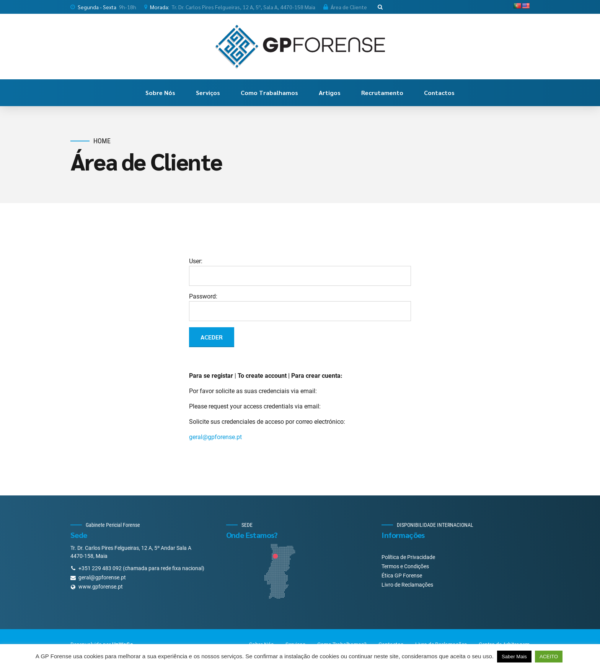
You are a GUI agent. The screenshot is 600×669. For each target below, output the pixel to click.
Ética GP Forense (402, 575)
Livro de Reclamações (407, 585)
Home (102, 141)
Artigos (330, 93)
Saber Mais (514, 656)
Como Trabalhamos (269, 93)
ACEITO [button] (549, 656)
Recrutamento (382, 93)
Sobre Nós (160, 93)
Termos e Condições (405, 566)
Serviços (208, 93)
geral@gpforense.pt (215, 437)
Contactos (439, 93)
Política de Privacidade (408, 557)
